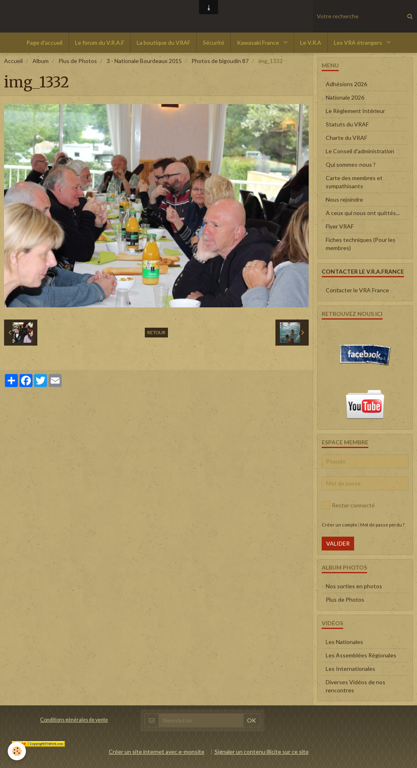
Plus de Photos (77, 60)
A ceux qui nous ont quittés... (363, 212)
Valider (338, 543)
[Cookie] (17, 751)
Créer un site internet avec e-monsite (156, 751)
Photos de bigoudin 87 (220, 60)
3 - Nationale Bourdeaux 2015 (144, 60)
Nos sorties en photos (354, 586)
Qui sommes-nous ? (351, 164)
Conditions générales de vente (74, 720)
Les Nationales (344, 641)
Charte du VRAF (346, 137)
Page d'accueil (44, 42)
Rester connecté (348, 505)
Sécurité (213, 42)
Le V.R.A (310, 42)
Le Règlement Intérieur (355, 110)
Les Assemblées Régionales (361, 655)
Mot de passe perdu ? (382, 524)
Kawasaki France (258, 42)
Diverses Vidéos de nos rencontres (355, 686)
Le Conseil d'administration (360, 151)
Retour (156, 332)
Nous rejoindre (344, 199)
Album (40, 60)
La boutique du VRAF (163, 42)
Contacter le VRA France (357, 290)
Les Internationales (350, 668)
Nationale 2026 (345, 97)
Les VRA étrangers (358, 42)
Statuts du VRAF (347, 124)
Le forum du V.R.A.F (99, 42)
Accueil (13, 60)
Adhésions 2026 (346, 83)
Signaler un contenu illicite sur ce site (262, 751)
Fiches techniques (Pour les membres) (361, 243)
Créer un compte (339, 524)
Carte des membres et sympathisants (354, 181)
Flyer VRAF (340, 226)
